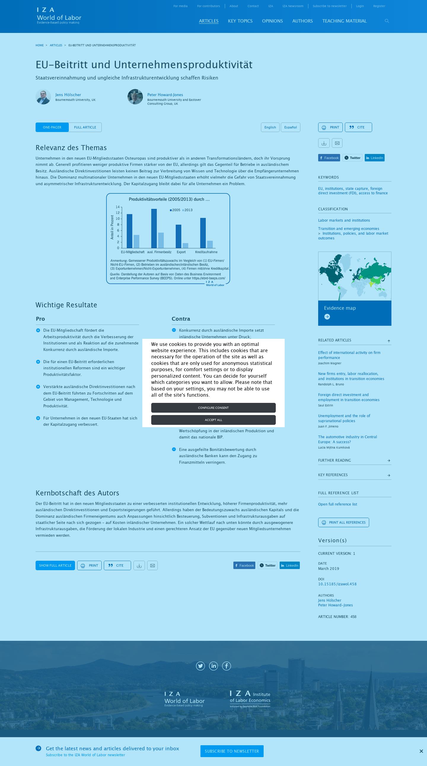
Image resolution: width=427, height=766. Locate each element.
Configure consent (213, 407)
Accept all (213, 420)
